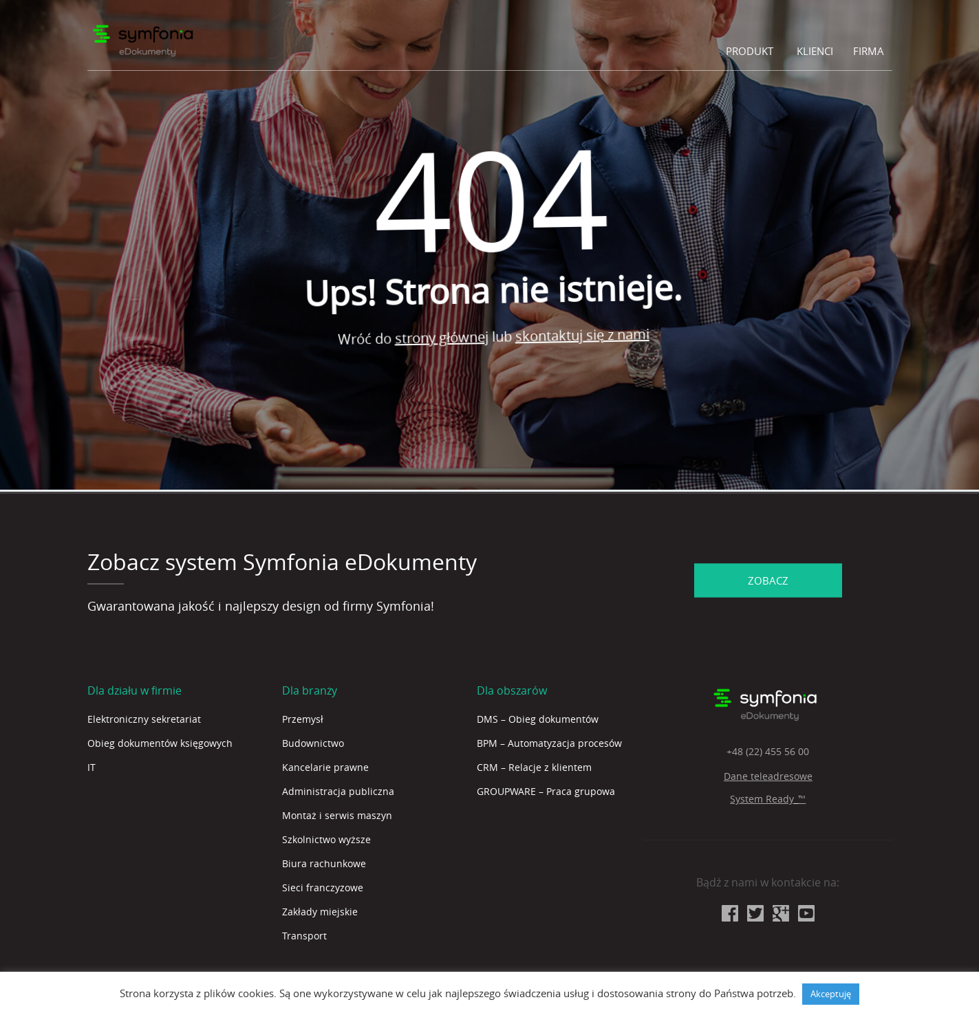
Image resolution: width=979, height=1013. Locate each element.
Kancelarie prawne (325, 767)
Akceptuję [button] (830, 994)
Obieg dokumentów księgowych (160, 743)
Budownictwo (313, 743)
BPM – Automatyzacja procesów (549, 743)
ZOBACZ (768, 580)
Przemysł (302, 719)
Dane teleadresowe (768, 776)
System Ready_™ (768, 798)
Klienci (815, 51)
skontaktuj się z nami (585, 333)
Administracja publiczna (338, 791)
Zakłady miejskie (320, 911)
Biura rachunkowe (324, 863)
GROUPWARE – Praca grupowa (546, 791)
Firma (868, 51)
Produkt (749, 51)
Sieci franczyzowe (322, 887)
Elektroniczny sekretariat (144, 719)
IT (91, 767)
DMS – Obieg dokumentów (538, 719)
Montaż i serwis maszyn (337, 815)
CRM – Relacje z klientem (534, 767)
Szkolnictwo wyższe (326, 839)
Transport (304, 935)
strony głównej (445, 338)
